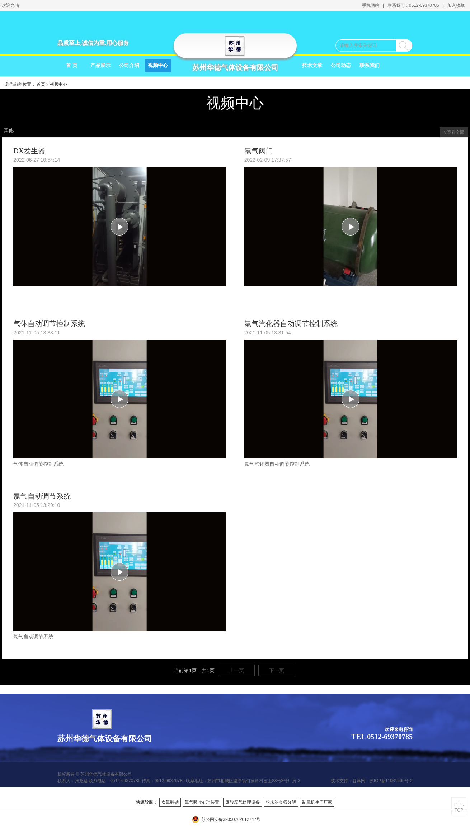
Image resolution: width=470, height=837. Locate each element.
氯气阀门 (258, 151)
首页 (41, 84)
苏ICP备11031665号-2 (391, 780)
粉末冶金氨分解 (281, 802)
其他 (9, 130)
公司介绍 (129, 65)
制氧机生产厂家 (317, 802)
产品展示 (100, 65)
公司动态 (341, 65)
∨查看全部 (453, 132)
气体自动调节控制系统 (49, 324)
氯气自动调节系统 (42, 496)
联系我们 (369, 65)
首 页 (71, 65)
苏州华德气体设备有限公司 (235, 67)
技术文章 (312, 65)
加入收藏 (456, 5)
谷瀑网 (358, 780)
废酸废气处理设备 (242, 802)
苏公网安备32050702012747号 (226, 819)
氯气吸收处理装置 (202, 802)
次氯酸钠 (170, 802)
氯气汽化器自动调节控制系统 (291, 324)
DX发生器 (29, 151)
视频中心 (158, 65)
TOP (459, 810)
